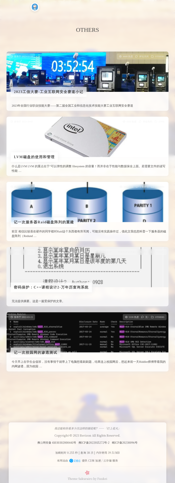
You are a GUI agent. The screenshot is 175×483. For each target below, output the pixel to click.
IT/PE (161, 121)
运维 (65, 7)
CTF (129, 7)
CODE (81, 7)
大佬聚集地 (148, 7)
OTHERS (159, 56)
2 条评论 (144, 188)
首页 (51, 7)
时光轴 (114, 7)
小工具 (98, 7)
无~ (147, 318)
